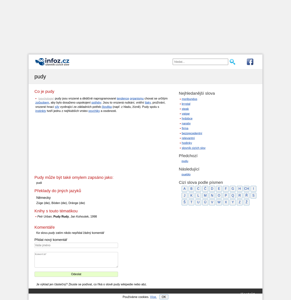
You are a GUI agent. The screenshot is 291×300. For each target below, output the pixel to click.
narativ (186, 123)
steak (185, 108)
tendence (123, 98)
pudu (185, 161)
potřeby (96, 102)
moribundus (189, 99)
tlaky (148, 102)
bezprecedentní (192, 133)
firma (185, 128)
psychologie (46, 98)
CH (246, 188)
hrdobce (187, 118)
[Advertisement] (145, 26)
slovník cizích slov (193, 148)
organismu (137, 98)
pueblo (186, 174)
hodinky (187, 143)
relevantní (188, 138)
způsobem (42, 102)
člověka (107, 106)
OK (164, 297)
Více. (153, 297)
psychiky (94, 110)
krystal (186, 103)
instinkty (40, 110)
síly (57, 106)
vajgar (186, 113)
